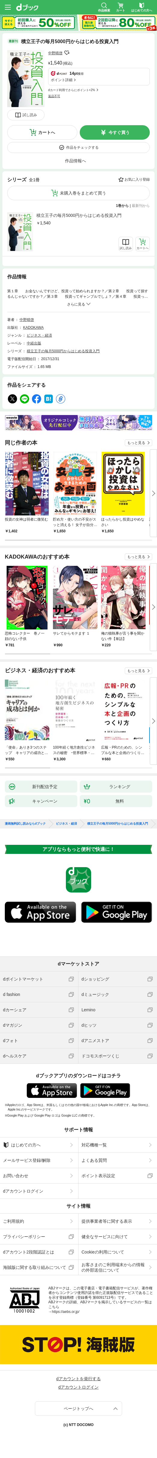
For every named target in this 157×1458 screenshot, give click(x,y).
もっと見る (136, 443)
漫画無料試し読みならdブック (25, 823)
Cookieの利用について (103, 1252)
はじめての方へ (22, 1145)
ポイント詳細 (61, 80)
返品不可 (54, 96)
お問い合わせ (15, 1175)
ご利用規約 (13, 1221)
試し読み (30, 115)
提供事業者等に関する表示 (107, 1221)
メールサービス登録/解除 (27, 1160)
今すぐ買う (119, 132)
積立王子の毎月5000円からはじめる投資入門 (79, 215)
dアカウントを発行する (78, 1378)
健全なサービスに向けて (105, 1236)
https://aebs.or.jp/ (65, 1312)
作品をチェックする (82, 147)
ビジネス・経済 (39, 335)
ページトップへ (78, 1408)
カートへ (46, 132)
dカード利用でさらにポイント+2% (71, 90)
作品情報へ (75, 160)
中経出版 (34, 343)
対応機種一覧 (94, 1145)
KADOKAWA (33, 327)
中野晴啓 (55, 53)
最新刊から (141, 206)
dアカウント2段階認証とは (28, 1252)
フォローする (67, 53)
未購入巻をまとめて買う (83, 193)
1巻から (122, 206)
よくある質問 (94, 1160)
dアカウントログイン (23, 1191)
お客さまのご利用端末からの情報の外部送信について (113, 1267)
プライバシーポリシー (24, 1236)
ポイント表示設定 (98, 1175)
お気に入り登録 (137, 179)
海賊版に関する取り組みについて (34, 1267)
